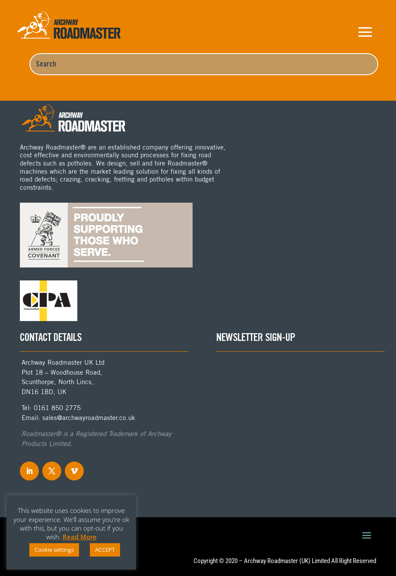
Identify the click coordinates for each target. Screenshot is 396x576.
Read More (80, 536)
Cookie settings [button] (54, 550)
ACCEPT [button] (105, 550)
